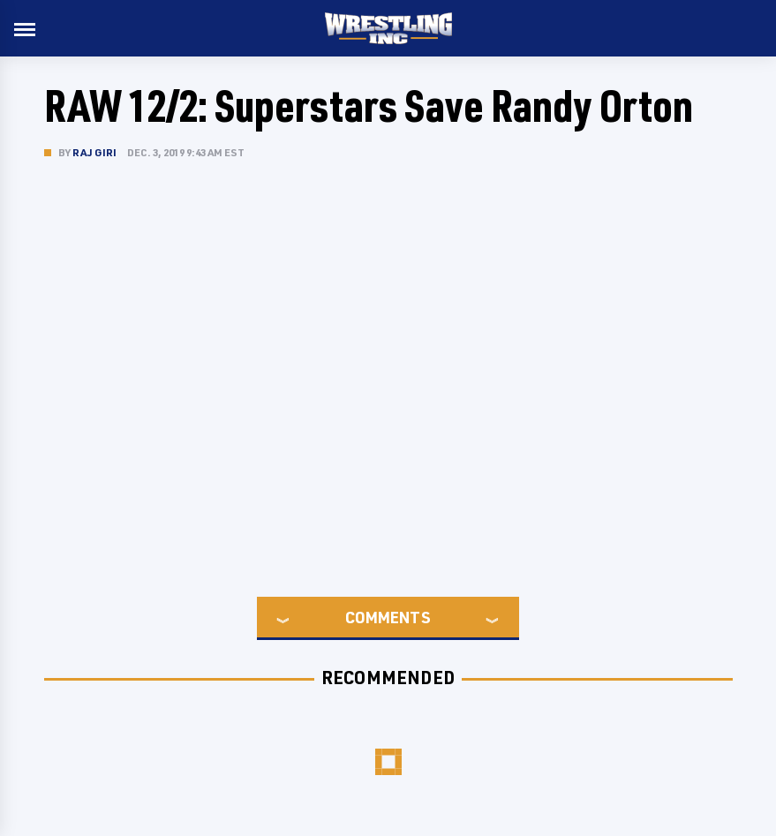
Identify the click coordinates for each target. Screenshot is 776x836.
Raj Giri (94, 152)
